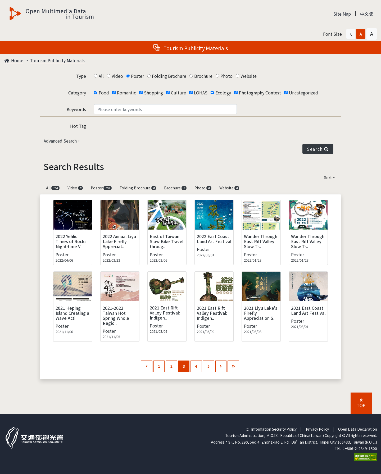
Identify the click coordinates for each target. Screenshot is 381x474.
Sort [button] (328, 177)
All (101, 76)
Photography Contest (260, 92)
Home (13, 60)
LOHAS (200, 92)
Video (117, 76)
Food (104, 92)
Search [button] (318, 149)
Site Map (342, 14)
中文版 (366, 14)
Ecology (223, 92)
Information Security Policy (274, 429)
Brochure (203, 76)
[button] (350, 34)
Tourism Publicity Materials (57, 60)
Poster (137, 76)
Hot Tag (78, 126)
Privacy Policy (317, 429)
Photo (226, 76)
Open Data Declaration (357, 429)
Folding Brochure (169, 76)
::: (247, 429)
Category (77, 92)
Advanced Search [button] (61, 141)
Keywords (76, 109)
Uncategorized (303, 92)
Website (249, 76)
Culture (178, 92)
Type (81, 76)
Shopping (153, 92)
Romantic (126, 92)
